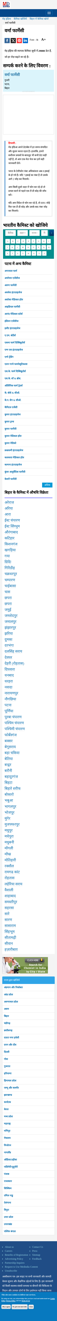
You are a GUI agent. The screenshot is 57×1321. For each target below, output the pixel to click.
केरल (6, 1109)
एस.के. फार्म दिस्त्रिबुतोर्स (15, 371)
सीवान (9, 944)
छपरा (8, 598)
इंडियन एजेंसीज (11, 321)
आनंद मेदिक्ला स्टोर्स (13, 314)
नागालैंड (7, 1152)
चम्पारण (10, 580)
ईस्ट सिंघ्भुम (12, 526)
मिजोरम (7, 1145)
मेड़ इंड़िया (6, 19)
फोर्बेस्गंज (11, 735)
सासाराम (10, 926)
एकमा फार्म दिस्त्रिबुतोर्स (15, 342)
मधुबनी (9, 842)
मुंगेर (7, 818)
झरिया (9, 633)
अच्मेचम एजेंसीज (12, 278)
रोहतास (9, 878)
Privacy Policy (10, 1300)
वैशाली (9, 890)
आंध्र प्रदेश (8, 994)
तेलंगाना (7, 1202)
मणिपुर (7, 1131)
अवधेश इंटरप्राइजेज (13, 292)
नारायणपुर (11, 693)
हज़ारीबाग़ (11, 949)
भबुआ (9, 800)
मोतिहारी (10, 860)
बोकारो (9, 794)
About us (9, 1247)
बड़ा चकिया (12, 753)
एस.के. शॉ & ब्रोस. (13, 378)
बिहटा (8, 783)
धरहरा (9, 681)
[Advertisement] (28, 114)
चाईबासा (10, 586)
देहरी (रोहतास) (14, 663)
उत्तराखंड (8, 1224)
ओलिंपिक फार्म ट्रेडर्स (13, 385)
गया (7, 556)
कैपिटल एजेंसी (11, 407)
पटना (8, 705)
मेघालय (7, 1138)
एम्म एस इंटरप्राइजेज (14, 349)
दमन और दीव (10, 1044)
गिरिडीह (10, 568)
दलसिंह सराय (13, 651)
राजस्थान (8, 1181)
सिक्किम (8, 1188)
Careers (8, 1251)
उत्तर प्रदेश (8, 1217)
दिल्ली (6, 1052)
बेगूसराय (10, 747)
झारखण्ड (8, 1095)
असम (6, 1009)
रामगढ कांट (12, 872)
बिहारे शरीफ (13, 788)
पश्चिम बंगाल (10, 1231)
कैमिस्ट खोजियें (20, 19)
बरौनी (8, 771)
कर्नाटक (7, 1102)
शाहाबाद (10, 896)
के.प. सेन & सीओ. (13, 400)
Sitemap (36, 1255)
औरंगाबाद (11, 532)
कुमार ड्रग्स (9, 421)
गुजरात (7, 1066)
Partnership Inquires (14, 1262)
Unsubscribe (11, 1270)
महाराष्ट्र (7, 1123)
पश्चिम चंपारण (14, 723)
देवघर (8, 657)
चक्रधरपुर (11, 574)
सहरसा (9, 908)
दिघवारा (10, 669)
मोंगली (9, 848)
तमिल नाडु (8, 1195)
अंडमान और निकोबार (13, 987)
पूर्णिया (9, 711)
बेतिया (9, 759)
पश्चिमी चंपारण (15, 729)
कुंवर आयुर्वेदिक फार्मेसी (15, 472)
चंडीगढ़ (7, 1023)
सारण (8, 920)
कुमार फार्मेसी (10, 429)
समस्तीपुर (11, 902)
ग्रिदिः (8, 562)
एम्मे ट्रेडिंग (9, 357)
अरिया (9, 508)
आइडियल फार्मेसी (12, 306)
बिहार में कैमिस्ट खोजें (39, 19)
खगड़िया (10, 550)
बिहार (6, 1016)
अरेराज (9, 502)
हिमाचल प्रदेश (10, 1080)
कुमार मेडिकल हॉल (13, 436)
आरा (8, 514)
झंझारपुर (10, 628)
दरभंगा (9, 645)
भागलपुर (10, 806)
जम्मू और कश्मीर (11, 1087)
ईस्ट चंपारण (12, 520)
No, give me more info (19, 1307)
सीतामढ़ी (10, 938)
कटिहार (9, 538)
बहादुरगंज (11, 777)
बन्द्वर (8, 765)
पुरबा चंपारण (13, 717)
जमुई (8, 610)
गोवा (6, 1059)
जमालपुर (10, 622)
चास (7, 592)
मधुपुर (9, 830)
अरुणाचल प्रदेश (11, 1001)
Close (31, 1307)
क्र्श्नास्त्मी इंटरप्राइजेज (14, 450)
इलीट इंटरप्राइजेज (12, 328)
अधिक (47, 485)
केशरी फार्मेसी (11, 479)
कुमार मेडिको (10, 443)
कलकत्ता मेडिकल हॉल (14, 457)
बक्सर (9, 741)
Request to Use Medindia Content (21, 1266)
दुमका (8, 639)
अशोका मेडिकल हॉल (14, 299)
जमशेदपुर (11, 616)
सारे (7, 914)
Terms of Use (26, 1300)
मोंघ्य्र (8, 854)
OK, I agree (6, 1307)
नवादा (8, 687)
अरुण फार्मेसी (11, 285)
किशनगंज (11, 544)
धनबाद (9, 675)
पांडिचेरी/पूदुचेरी (11, 1167)
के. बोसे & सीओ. (12, 393)
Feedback (36, 1259)
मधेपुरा (9, 836)
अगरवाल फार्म (11, 271)
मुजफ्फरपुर (12, 824)
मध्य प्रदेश (8, 1116)
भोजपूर (9, 812)
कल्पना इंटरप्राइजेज (13, 464)
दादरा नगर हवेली (11, 1037)
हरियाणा (7, 1073)
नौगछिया (10, 699)
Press (34, 1251)
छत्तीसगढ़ (8, 1030)
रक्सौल (9, 866)
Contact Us (37, 1247)
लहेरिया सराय (13, 884)
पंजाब (6, 1174)
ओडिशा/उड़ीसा (10, 1159)
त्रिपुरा (6, 1210)
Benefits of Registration (16, 1255)
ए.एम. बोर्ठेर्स (10, 335)
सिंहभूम (10, 932)
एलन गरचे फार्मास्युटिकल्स (16, 364)
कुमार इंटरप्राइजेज (13, 414)
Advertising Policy (14, 1259)
